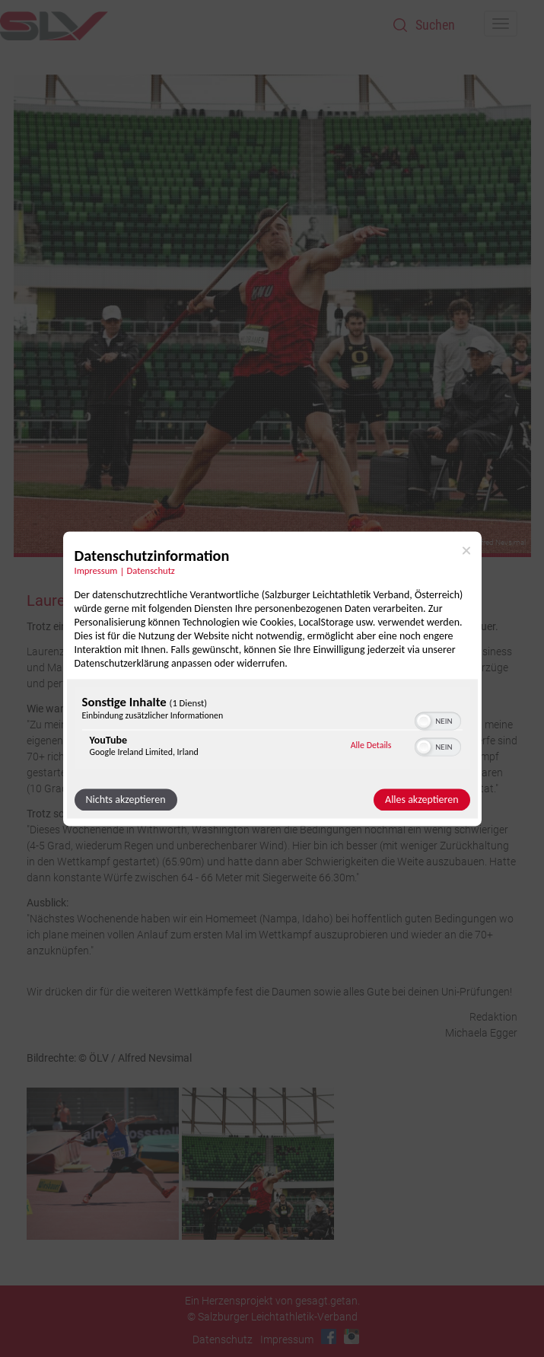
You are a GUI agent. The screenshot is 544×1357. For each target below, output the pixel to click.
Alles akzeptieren (421, 799)
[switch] (438, 719)
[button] (424, 721)
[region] (272, 729)
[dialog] (272, 678)
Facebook (328, 1336)
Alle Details (371, 746)
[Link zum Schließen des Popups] (466, 550)
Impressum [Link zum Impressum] (96, 570)
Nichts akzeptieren (126, 799)
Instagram (351, 1336)
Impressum (286, 1339)
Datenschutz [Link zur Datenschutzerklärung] (151, 570)
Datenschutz (222, 1339)
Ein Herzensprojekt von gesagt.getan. (272, 1301)
